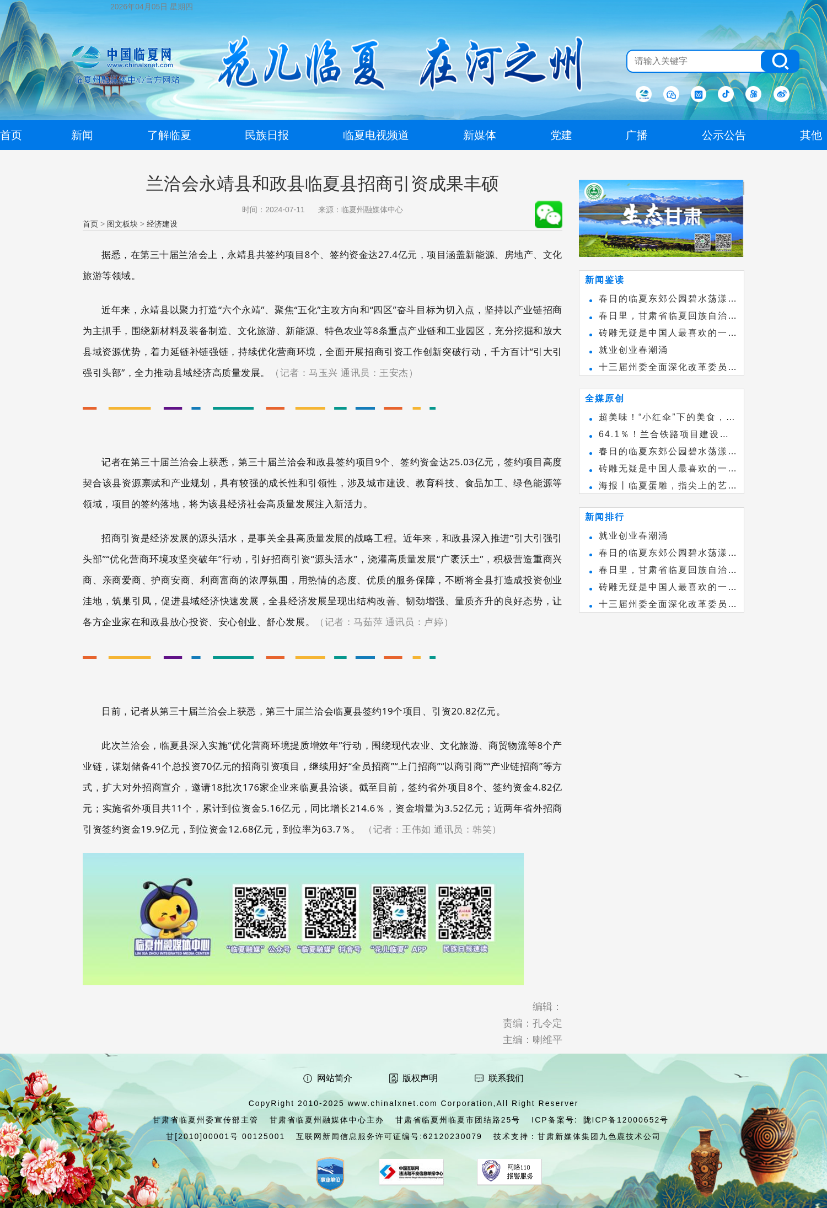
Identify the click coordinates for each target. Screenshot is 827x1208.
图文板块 (122, 223)
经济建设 (162, 223)
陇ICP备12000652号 (626, 1119)
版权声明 (420, 1078)
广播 (637, 135)
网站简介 (334, 1078)
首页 (90, 223)
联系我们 (506, 1078)
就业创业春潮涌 (633, 350)
